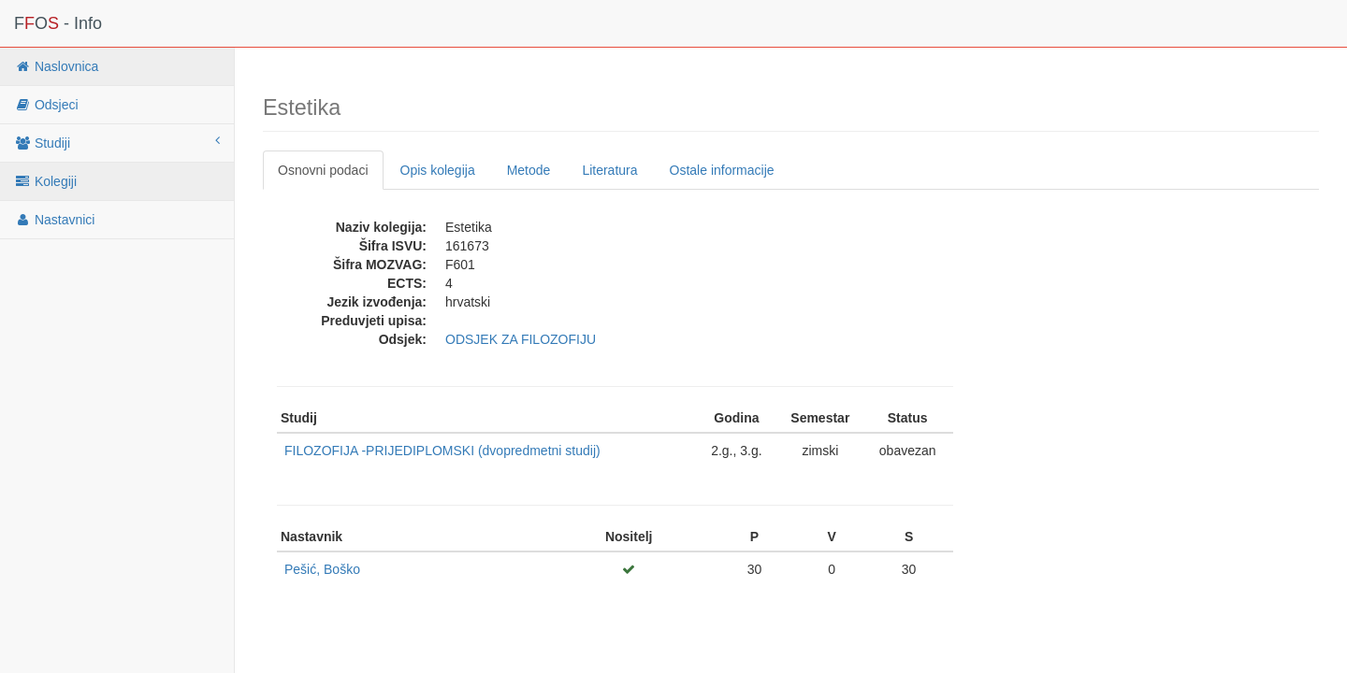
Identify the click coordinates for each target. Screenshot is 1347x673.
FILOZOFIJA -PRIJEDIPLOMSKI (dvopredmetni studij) (442, 450)
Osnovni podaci (323, 170)
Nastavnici (54, 219)
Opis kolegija (437, 170)
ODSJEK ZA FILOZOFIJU (520, 339)
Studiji (117, 142)
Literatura (609, 170)
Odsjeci (46, 104)
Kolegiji (45, 181)
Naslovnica (56, 66)
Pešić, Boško (322, 569)
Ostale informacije (722, 170)
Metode (529, 170)
